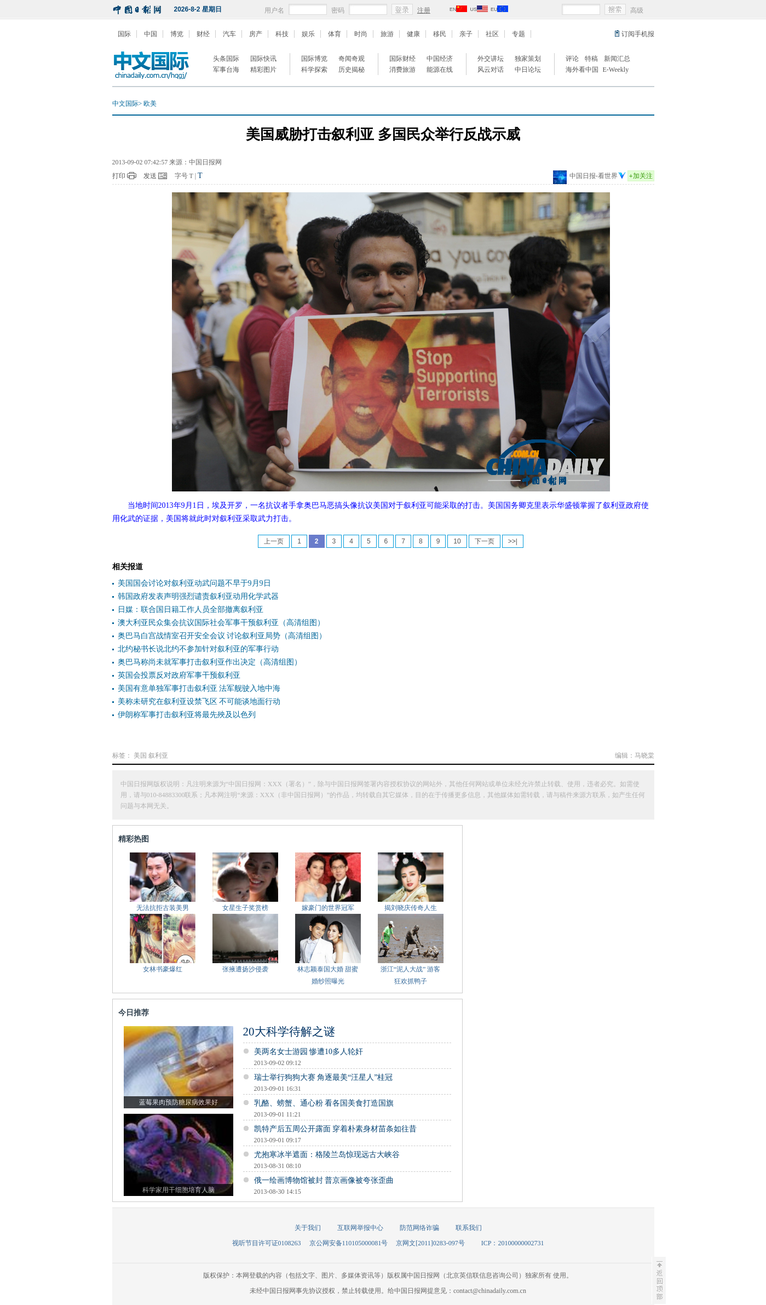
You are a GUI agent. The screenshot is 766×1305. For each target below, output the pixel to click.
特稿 (591, 58)
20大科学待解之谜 (289, 1031)
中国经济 (440, 58)
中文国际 (125, 103)
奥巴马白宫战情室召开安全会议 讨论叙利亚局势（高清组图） (222, 636)
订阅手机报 (637, 34)
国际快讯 (263, 58)
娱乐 (308, 34)
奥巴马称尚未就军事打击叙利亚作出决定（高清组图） (210, 662)
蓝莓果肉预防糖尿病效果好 (178, 1102)
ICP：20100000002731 (512, 1243)
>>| (512, 541)
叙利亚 (158, 755)
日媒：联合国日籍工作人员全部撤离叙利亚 (190, 609)
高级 (636, 10)
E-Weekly (616, 69)
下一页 (484, 541)
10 (456, 541)
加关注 (641, 176)
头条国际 (226, 58)
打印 (118, 176)
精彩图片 (263, 69)
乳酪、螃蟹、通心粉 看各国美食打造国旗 (324, 1103)
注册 (423, 10)
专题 (518, 34)
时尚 (360, 34)
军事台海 (226, 69)
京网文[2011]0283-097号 (430, 1243)
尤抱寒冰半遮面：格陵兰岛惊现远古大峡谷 (327, 1155)
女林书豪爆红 (162, 969)
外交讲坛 (490, 58)
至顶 (659, 1280)
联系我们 (469, 1228)
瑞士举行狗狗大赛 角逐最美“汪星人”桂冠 (323, 1077)
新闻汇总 (617, 58)
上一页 (274, 541)
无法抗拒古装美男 (162, 908)
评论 (572, 58)
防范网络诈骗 (419, 1228)
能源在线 (440, 69)
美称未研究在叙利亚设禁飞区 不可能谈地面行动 (199, 701)
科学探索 (314, 69)
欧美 (150, 103)
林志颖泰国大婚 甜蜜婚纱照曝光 (327, 975)
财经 (203, 34)
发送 (150, 176)
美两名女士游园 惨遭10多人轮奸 (309, 1052)
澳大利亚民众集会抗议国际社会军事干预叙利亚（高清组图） (221, 623)
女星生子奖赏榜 (245, 908)
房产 (255, 34)
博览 (176, 34)
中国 (150, 34)
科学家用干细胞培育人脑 (178, 1190)
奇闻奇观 (351, 58)
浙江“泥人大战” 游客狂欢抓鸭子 (411, 975)
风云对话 (490, 69)
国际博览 (314, 58)
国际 (124, 34)
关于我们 (308, 1228)
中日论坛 (528, 69)
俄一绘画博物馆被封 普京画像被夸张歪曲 (324, 1180)
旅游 (387, 34)
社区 (492, 34)
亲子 (466, 34)
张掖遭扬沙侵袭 (245, 969)
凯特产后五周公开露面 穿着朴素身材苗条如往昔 (335, 1129)
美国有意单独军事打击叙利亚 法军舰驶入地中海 (199, 688)
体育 (334, 34)
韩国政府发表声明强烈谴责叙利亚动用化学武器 (198, 596)
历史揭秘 (351, 69)
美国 (140, 755)
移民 (439, 34)
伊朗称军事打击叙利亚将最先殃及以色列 (187, 715)
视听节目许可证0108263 (266, 1243)
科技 (282, 34)
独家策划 (528, 58)
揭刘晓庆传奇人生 (410, 908)
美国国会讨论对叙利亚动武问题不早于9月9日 (194, 583)
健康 (413, 34)
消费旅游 (402, 69)
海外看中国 (582, 69)
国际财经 (402, 58)
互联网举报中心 (360, 1228)
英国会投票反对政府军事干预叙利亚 (179, 675)
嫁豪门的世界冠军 (328, 908)
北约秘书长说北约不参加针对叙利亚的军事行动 (198, 649)
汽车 (229, 34)
